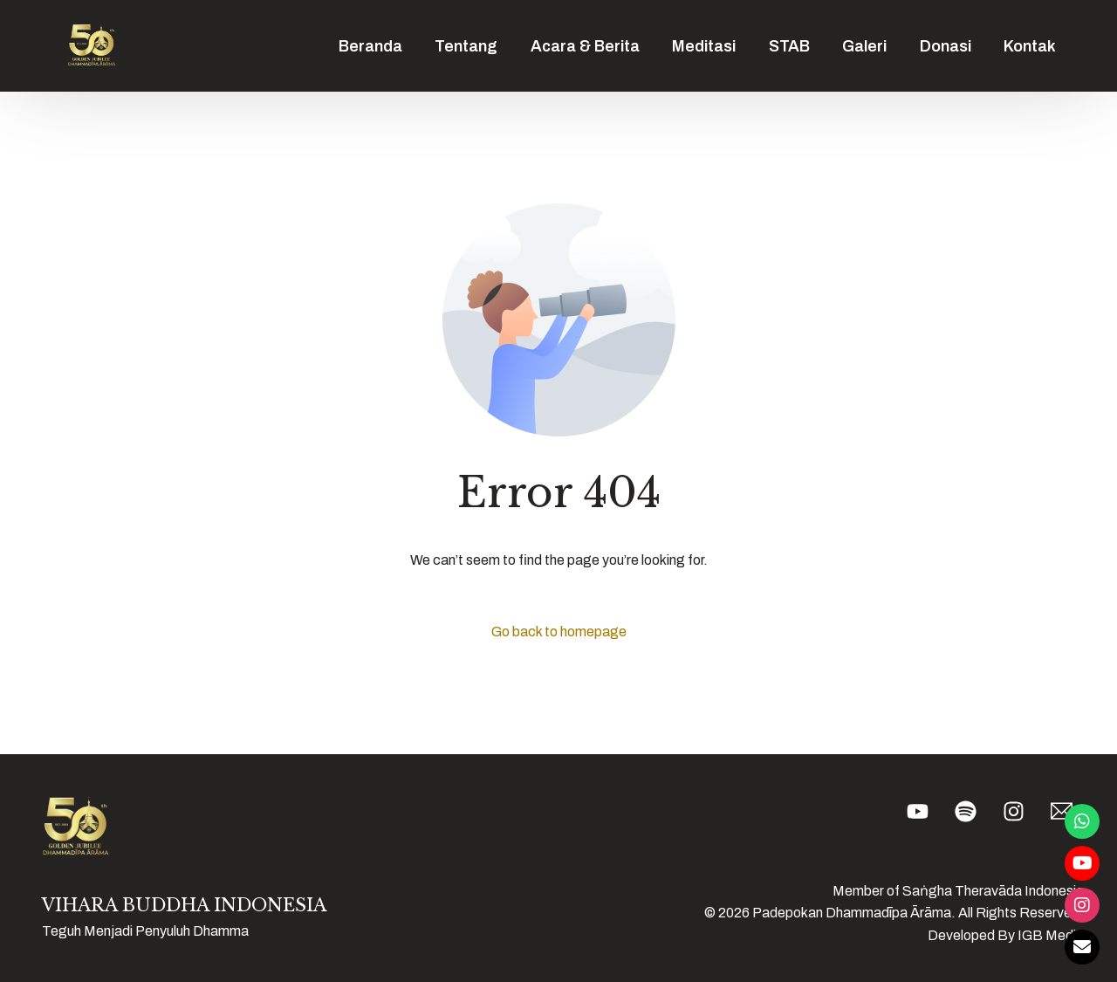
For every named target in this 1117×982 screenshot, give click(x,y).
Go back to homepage (559, 631)
